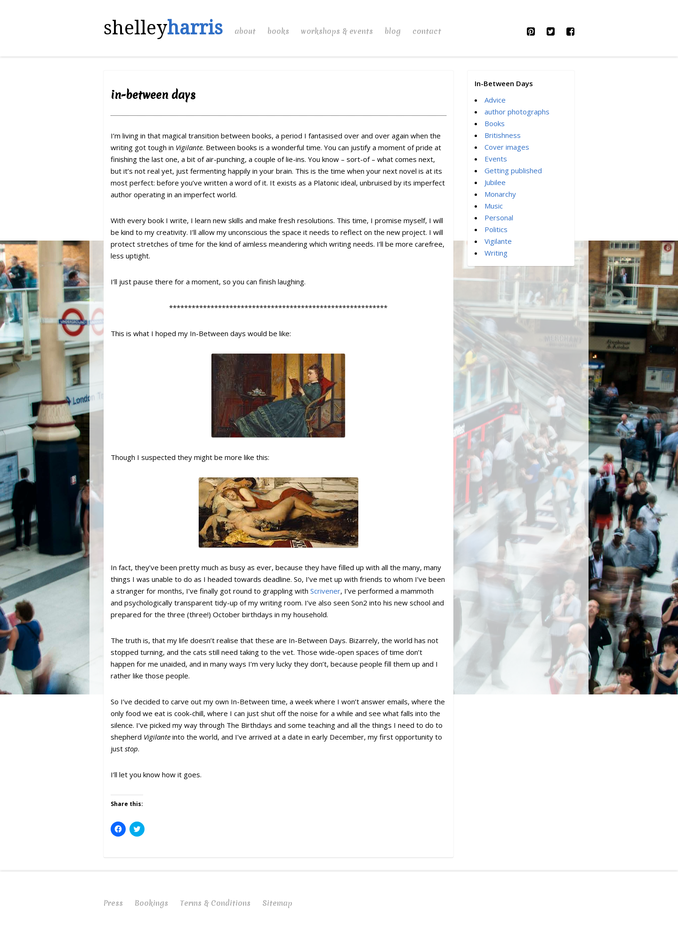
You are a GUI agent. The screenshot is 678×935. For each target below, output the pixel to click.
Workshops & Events (337, 31)
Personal (498, 217)
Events (495, 158)
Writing (496, 253)
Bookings (151, 903)
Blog (393, 31)
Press (113, 903)
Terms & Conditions (215, 903)
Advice (495, 100)
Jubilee (495, 182)
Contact (426, 31)
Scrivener (325, 591)
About (245, 31)
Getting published (513, 170)
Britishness (502, 135)
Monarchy (500, 194)
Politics (496, 229)
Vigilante (498, 241)
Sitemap (277, 903)
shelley (163, 28)
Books (278, 31)
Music (493, 205)
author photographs (516, 111)
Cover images (506, 147)
